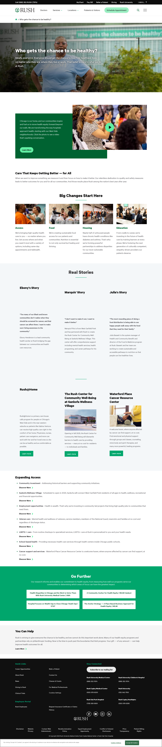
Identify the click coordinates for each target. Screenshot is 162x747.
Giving (114, 2)
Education (122, 227)
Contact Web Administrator (46, 730)
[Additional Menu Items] (145, 10)
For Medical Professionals (58, 687)
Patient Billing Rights (139, 730)
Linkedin (109, 714)
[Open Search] (138, 10)
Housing (87, 227)
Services (56, 10)
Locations (72, 10)
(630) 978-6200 (92, 692)
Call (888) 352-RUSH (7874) (26, 2)
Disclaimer (20, 729)
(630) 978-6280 (124, 703)
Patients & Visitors (92, 10)
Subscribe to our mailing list (101, 669)
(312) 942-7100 (123, 692)
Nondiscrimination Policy (64, 730)
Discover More (25, 487)
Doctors (43, 10)
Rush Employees (21, 706)
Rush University (126, 2)
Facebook (89, 714)
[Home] (81, 720)
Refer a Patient (102, 2)
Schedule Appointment (116, 10)
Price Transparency (124, 730)
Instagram (102, 714)
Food (52, 227)
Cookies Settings (55, 693)
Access (19, 227)
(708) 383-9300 (92, 703)
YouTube (95, 714)
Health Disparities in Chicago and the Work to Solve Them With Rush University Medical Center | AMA (53, 594)
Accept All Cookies (132, 743)
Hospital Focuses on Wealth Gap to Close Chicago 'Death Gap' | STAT (53, 604)
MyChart (80, 2)
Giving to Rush (20, 687)
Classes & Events (55, 681)
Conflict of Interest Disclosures (106, 730)
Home (16, 20)
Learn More (26, 150)
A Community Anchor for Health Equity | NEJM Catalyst (109, 593)
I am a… (141, 2)
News (17, 681)
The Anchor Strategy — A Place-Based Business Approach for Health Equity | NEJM (109, 604)
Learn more (26, 453)
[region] (81, 743)
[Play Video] (110, 127)
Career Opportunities (22, 669)
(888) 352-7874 (92, 681)
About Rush (19, 675)
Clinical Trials (20, 693)
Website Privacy (30, 730)
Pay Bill (90, 2)
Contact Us (53, 675)
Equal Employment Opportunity (84, 730)
